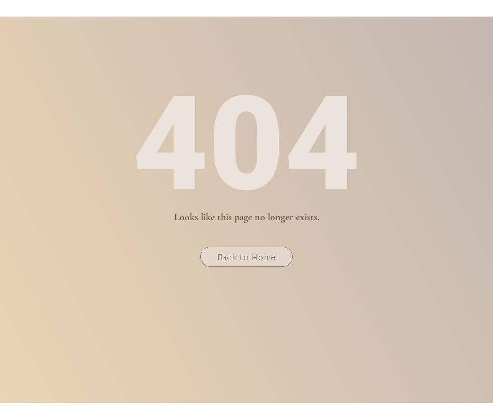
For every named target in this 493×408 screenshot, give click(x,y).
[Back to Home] (246, 257)
